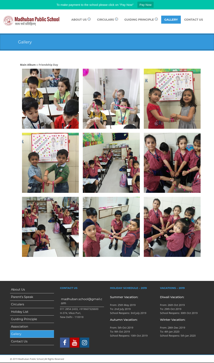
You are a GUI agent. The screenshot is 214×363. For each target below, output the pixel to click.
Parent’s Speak (22, 297)
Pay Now (145, 4)
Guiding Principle (141, 19)
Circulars (107, 19)
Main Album (28, 64)
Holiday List (19, 312)
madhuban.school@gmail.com (81, 301)
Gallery (171, 19)
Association (19, 326)
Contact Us (193, 19)
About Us (81, 19)
